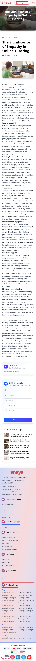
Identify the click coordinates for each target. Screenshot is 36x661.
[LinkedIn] (18, 657)
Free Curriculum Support (10, 540)
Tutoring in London (8, 630)
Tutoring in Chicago (24, 592)
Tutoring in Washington (25, 611)
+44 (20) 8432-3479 (10, 486)
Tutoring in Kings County (26, 600)
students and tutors (21, 351)
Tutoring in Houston (8, 608)
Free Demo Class (7, 547)
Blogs (3, 579)
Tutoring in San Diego (25, 608)
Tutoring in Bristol (7, 627)
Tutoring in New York (25, 595)
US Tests (4, 527)
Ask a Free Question (8, 537)
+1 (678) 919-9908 (16, 494)
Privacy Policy (6, 562)
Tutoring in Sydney (24, 621)
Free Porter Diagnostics (9, 550)
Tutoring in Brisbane (24, 616)
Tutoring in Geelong (8, 621)
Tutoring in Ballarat (24, 619)
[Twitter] (23, 657)
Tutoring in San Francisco (9, 603)
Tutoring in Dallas (23, 598)
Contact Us (5, 560)
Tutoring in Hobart (7, 619)
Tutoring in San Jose (8, 600)
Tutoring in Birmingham (26, 627)
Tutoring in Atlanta (24, 603)
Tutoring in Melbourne (9, 616)
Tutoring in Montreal (24, 638)
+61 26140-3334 (13, 492)
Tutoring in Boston (7, 605)
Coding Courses (7, 508)
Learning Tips (6, 517)
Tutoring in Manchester (9, 632)
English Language (7, 511)
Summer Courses (7, 514)
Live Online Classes (8, 505)
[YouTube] (29, 657)
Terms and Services (8, 565)
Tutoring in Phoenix (8, 595)
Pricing (4, 576)
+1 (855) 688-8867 (14, 489)
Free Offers (5, 543)
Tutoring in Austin (7, 592)
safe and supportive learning (13, 185)
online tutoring (19, 97)
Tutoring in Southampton (26, 630)
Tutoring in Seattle (7, 611)
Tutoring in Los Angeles (9, 598)
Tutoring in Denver (24, 605)
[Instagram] (12, 657)
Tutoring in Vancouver (8, 638)
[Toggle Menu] (32, 3)
